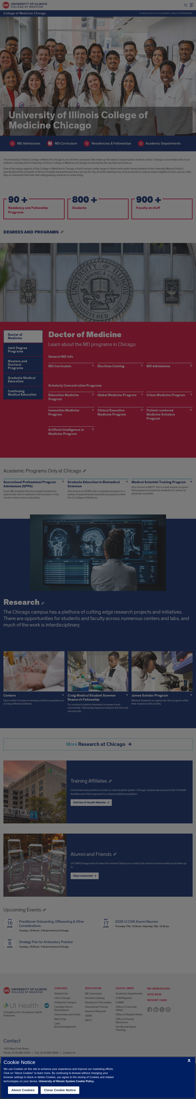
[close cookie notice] (189, 1060)
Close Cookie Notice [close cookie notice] (60, 1090)
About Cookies (23, 1090)
